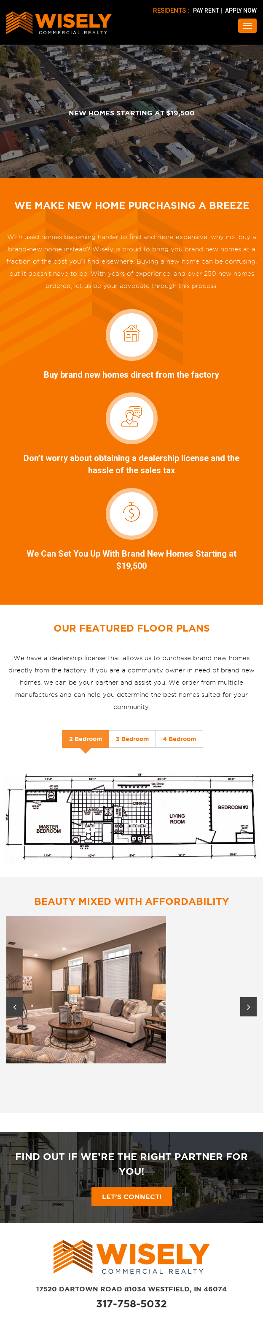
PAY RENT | (208, 10)
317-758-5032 (131, 1303)
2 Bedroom (85, 739)
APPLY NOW (241, 10)
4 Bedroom (179, 739)
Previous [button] (14, 1006)
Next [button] (248, 1006)
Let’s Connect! (131, 1196)
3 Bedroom (132, 739)
